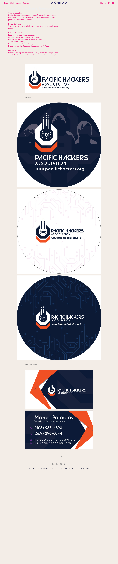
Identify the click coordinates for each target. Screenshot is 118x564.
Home (6, 3)
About (18, 3)
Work (12, 3)
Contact (26, 3)
